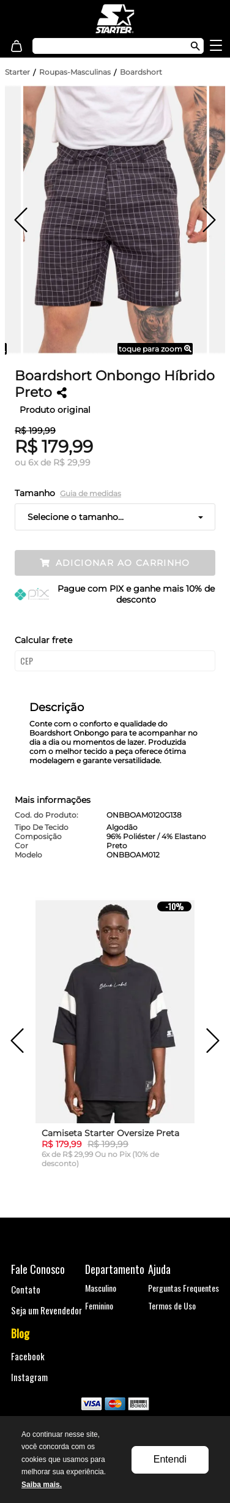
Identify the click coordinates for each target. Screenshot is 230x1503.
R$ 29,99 (72, 462)
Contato (25, 1289)
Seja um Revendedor (46, 1310)
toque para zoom (155, 348)
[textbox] (105, 46)
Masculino (100, 1287)
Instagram (29, 1377)
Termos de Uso (172, 1305)
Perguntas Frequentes (183, 1287)
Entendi (170, 1459)
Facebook (28, 1356)
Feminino (99, 1305)
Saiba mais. (41, 1484)
